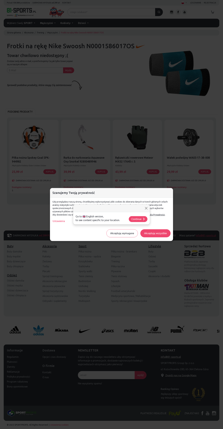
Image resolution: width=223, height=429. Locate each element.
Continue (138, 219)
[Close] (146, 208)
